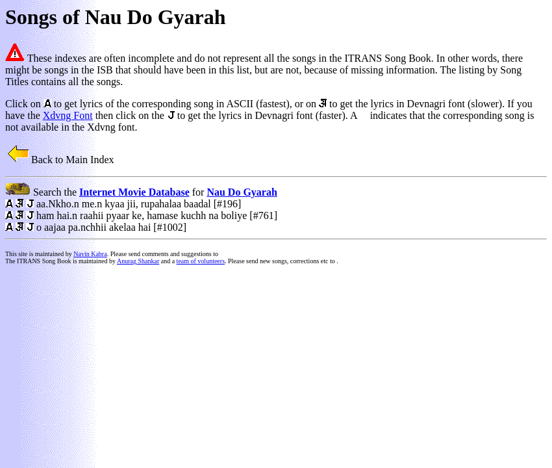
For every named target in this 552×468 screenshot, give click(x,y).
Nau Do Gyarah (242, 192)
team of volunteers (201, 261)
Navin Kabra (90, 253)
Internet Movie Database (134, 192)
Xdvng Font (68, 115)
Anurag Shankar (138, 261)
